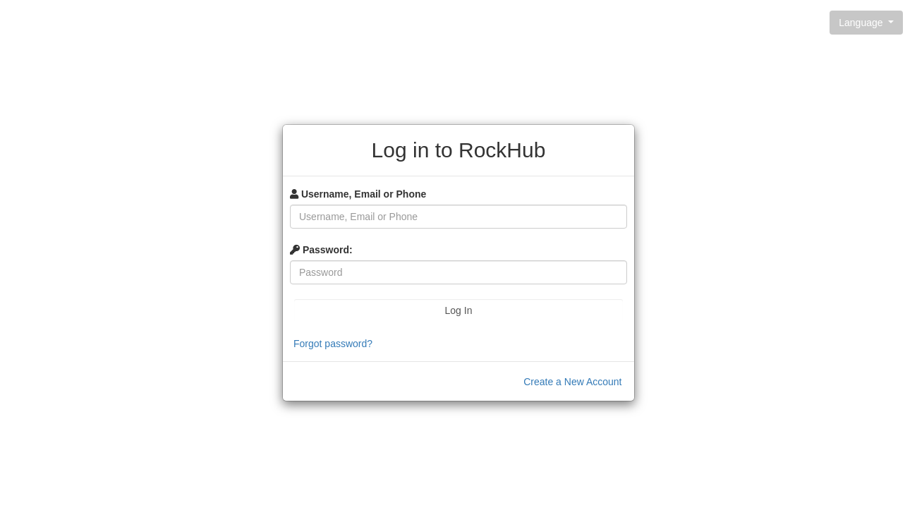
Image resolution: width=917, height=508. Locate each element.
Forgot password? (332, 343)
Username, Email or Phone (358, 194)
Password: (321, 249)
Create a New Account (572, 381)
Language (862, 22)
